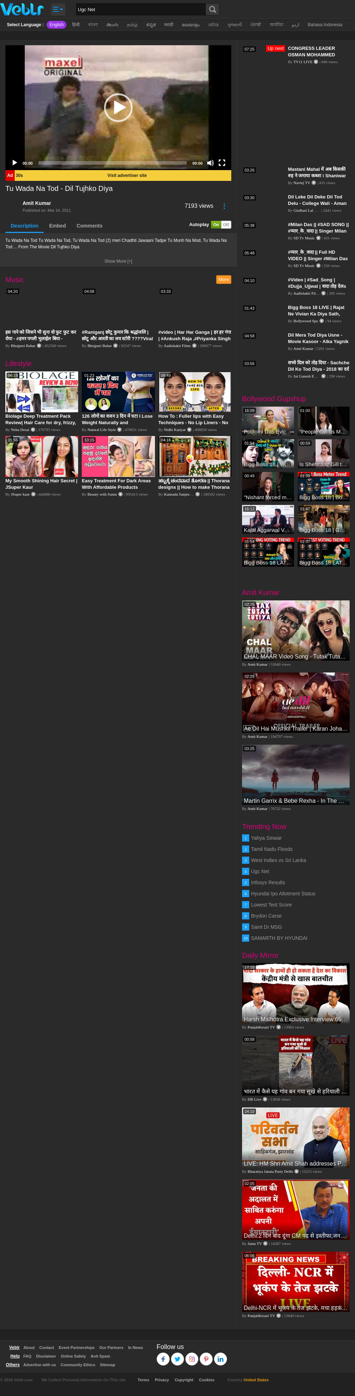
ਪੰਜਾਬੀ (255, 24)
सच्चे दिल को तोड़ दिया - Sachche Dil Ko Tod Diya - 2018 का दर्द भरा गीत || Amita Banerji (318, 369)
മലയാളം (191, 24)
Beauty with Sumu (102, 494)
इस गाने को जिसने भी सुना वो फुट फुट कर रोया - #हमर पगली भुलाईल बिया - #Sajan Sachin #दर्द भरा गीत (40, 338)
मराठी (168, 24)
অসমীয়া (276, 24)
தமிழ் (132, 24)
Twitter (177, 1355)
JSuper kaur (20, 494)
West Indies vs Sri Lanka (278, 860)
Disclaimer (46, 1356)
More (223, 279)
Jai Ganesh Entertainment (314, 376)
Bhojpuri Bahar (23, 345)
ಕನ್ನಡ (151, 24)
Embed (57, 226)
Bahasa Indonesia (325, 24)
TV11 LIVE (302, 62)
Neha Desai (20, 429)
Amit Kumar (37, 203)
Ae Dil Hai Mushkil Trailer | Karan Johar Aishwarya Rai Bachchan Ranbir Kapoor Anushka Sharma (296, 729)
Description (24, 226)
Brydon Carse (266, 916)
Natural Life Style (101, 429)
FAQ (27, 1356)
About (29, 1347)
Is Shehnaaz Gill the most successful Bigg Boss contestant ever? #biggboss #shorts (323, 464)
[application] (118, 107)
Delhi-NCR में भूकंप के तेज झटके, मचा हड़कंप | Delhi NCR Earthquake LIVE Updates (296, 1308)
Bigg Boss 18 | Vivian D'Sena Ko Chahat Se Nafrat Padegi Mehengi (268, 464)
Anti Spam (100, 1356)
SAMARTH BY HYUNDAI (279, 938)
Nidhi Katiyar (175, 429)
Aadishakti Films (177, 345)
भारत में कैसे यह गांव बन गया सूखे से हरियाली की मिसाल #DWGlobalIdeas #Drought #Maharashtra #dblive (296, 1091)
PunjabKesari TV (261, 1027)
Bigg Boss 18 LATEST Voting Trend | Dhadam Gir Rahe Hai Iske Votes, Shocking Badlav (268, 562)
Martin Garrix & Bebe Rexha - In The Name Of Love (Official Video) (296, 801)
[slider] (112, 163)
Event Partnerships (77, 1347)
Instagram (192, 1355)
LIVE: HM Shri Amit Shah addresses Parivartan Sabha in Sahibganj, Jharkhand (296, 1164)
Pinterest (206, 1355)
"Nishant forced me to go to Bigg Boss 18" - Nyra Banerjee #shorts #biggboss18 (268, 497)
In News (135, 1347)
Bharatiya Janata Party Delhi (270, 1171)
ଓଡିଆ (213, 24)
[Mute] (210, 163)
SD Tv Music (304, 238)
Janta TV (255, 1243)
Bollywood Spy (306, 321)
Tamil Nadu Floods (272, 849)
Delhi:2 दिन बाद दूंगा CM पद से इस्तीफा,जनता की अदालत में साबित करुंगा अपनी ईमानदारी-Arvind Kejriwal (296, 1236)
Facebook (163, 1355)
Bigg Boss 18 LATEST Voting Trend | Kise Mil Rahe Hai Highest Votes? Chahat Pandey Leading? (323, 562)
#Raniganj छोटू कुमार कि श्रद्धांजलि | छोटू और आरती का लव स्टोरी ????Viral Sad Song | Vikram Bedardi (117, 338)
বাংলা (93, 24)
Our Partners (111, 1347)
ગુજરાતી (234, 24)
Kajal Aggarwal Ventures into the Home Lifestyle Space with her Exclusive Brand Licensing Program (268, 530)
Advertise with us (39, 1365)
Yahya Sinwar (266, 838)
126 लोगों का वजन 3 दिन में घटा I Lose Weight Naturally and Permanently (117, 422)
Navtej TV (302, 183)
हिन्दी (76, 24)
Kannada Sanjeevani (180, 494)
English (56, 24)
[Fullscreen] (222, 163)
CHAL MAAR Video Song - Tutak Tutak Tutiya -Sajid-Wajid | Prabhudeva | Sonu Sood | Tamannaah (296, 657)
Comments (90, 226)
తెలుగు (112, 24)
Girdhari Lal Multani (310, 210)
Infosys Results (268, 882)
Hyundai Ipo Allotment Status (283, 893)
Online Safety (73, 1356)
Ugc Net (260, 871)
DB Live (254, 1099)
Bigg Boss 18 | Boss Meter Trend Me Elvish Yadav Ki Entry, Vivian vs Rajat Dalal (323, 497)
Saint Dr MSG (266, 927)
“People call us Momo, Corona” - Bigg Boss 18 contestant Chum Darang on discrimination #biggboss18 (323, 431)
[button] (118, 107)
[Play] (14, 163)
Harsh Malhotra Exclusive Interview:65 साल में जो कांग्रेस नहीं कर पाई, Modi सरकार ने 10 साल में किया (296, 1019)
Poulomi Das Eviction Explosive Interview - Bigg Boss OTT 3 (268, 431)
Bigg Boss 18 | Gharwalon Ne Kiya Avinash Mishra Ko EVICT (323, 530)
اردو (295, 24)
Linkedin (220, 1355)
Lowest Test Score (271, 905)
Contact (46, 1347)
